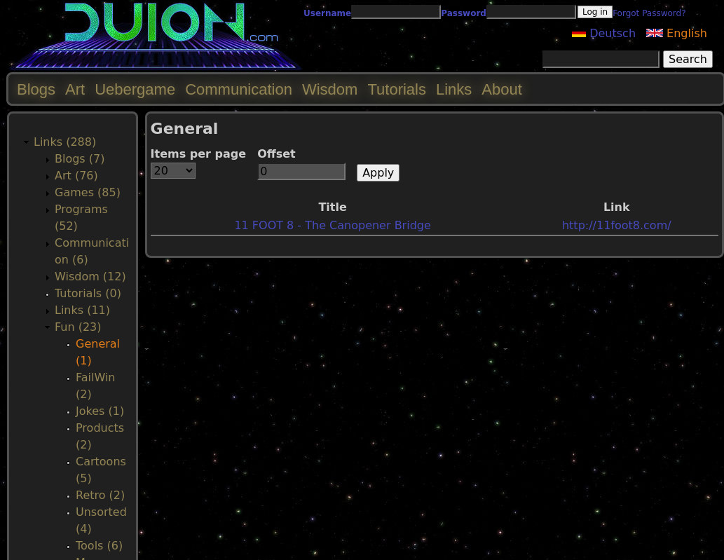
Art (75, 89)
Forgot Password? (649, 13)
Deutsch (604, 33)
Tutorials (396, 89)
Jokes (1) (100, 411)
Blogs (36, 89)
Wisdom (329, 89)
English (676, 33)
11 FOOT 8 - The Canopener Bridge (332, 225)
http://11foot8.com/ (616, 225)
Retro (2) (100, 495)
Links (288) (65, 142)
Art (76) (76, 175)
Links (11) (82, 310)
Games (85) (88, 192)
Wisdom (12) (90, 276)
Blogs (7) (79, 158)
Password (463, 13)
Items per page (199, 154)
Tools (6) (99, 545)
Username (327, 13)
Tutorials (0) (88, 293)
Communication (238, 89)
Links (454, 89)
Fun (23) (78, 327)
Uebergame (135, 89)
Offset (276, 154)
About (501, 89)
